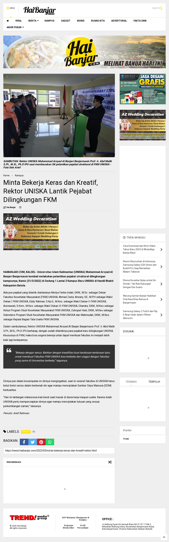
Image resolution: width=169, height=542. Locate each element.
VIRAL (18, 20)
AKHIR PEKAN (15, 27)
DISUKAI (128, 331)
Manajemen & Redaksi (82, 518)
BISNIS (80, 20)
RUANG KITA (98, 20)
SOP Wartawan (68, 517)
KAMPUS (49, 20)
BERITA (33, 20)
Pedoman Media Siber (68, 526)
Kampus (19, 175)
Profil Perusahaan (82, 526)
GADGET (65, 20)
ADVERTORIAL (119, 20)
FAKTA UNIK (140, 20)
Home (6, 175)
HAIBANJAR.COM (14, 272)
